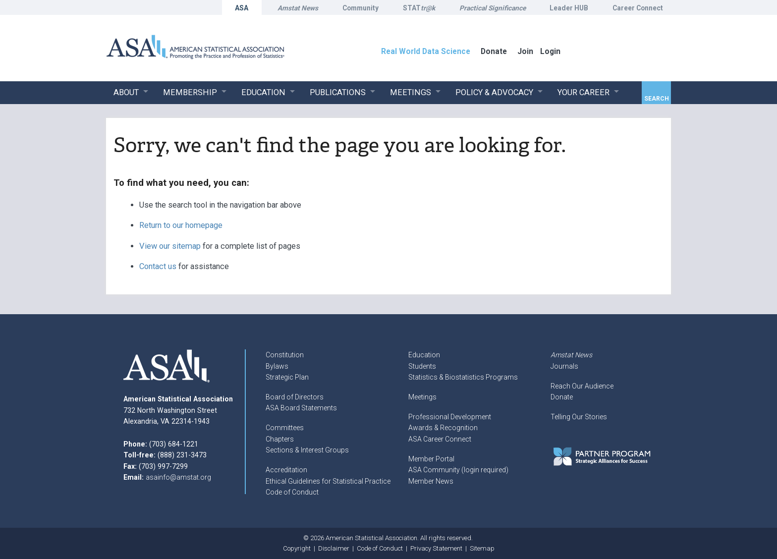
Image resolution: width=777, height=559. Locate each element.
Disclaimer (333, 548)
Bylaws (277, 366)
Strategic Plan (287, 377)
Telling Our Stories (579, 417)
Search (656, 98)
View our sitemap (170, 246)
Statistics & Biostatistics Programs (463, 377)
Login (550, 51)
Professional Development (449, 417)
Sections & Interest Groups (307, 450)
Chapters (280, 439)
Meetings (422, 397)
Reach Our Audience (582, 386)
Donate (562, 397)
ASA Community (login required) (458, 470)
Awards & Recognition (443, 428)
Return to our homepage (180, 225)
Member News (430, 481)
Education (424, 355)
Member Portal (431, 459)
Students (422, 366)
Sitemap (482, 548)
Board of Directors (295, 397)
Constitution (285, 355)
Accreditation (286, 470)
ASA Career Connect (439, 439)
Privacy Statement (436, 548)
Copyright (297, 548)
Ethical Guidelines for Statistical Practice (328, 481)
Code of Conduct (292, 492)
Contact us (157, 266)
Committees (285, 428)
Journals (564, 366)
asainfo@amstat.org (178, 477)
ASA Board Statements (301, 408)
